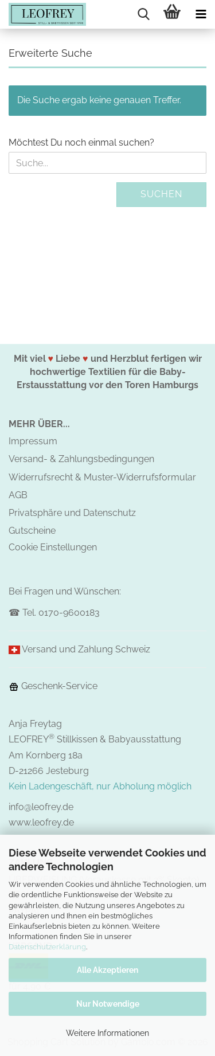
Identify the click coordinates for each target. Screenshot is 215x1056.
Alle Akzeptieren (107, 970)
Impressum (33, 441)
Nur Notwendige (107, 1003)
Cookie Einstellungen (53, 547)
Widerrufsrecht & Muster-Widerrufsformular (102, 477)
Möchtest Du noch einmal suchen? (81, 142)
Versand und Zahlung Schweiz (86, 649)
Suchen (161, 194)
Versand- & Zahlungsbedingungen (81, 458)
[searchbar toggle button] (143, 14)
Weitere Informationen (107, 1033)
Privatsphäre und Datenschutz (72, 512)
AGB (18, 495)
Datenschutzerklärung (47, 946)
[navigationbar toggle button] (200, 14)
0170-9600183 (69, 612)
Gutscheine (32, 530)
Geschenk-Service (53, 685)
